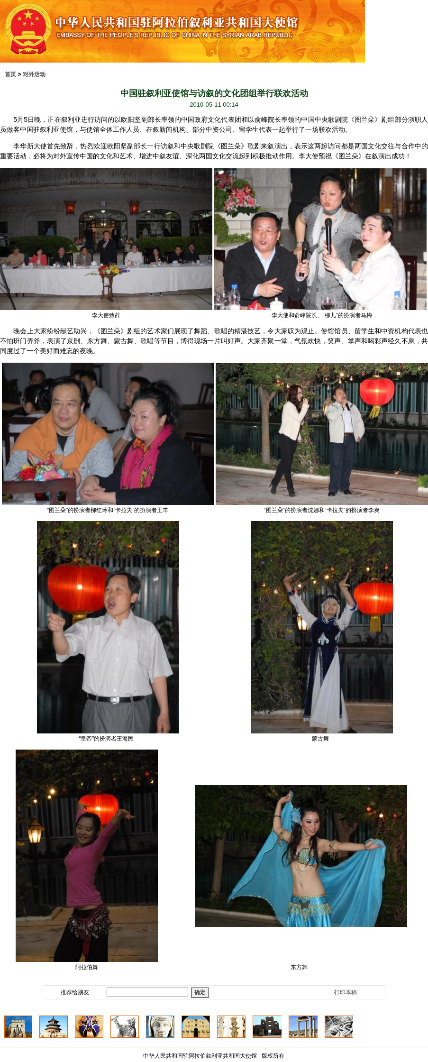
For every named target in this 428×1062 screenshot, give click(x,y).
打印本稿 (345, 992)
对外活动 (34, 74)
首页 (10, 74)
